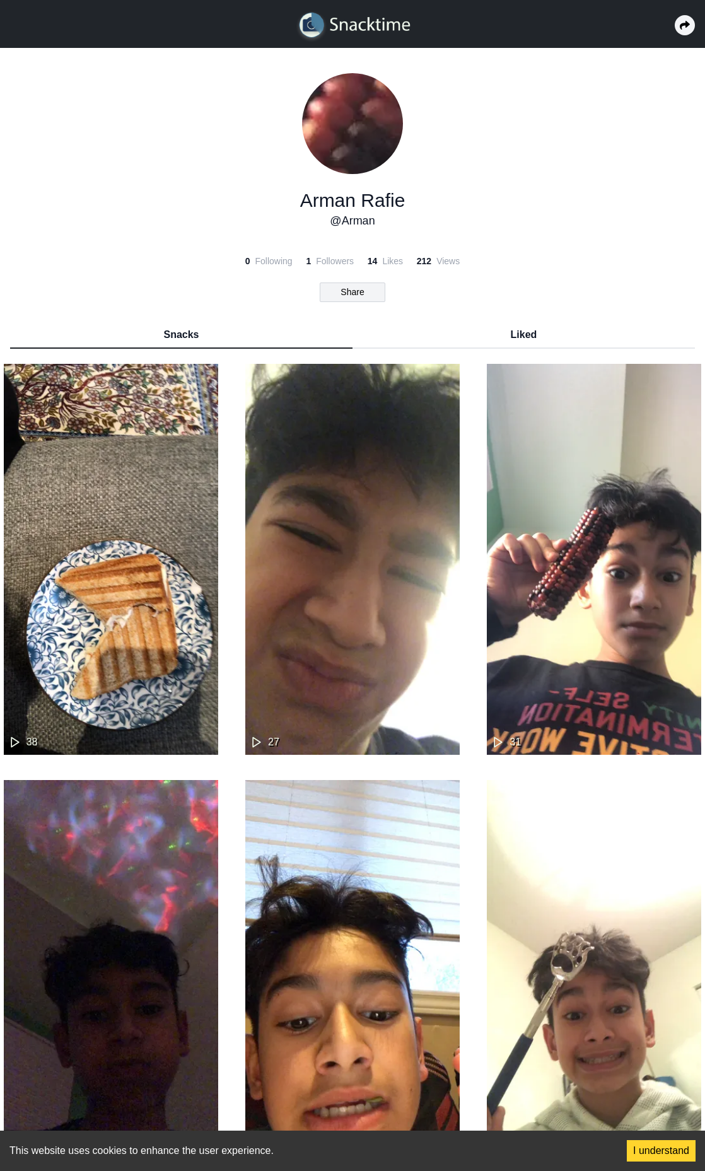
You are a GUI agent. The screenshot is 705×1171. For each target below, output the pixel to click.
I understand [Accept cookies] (661, 1150)
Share (352, 292)
